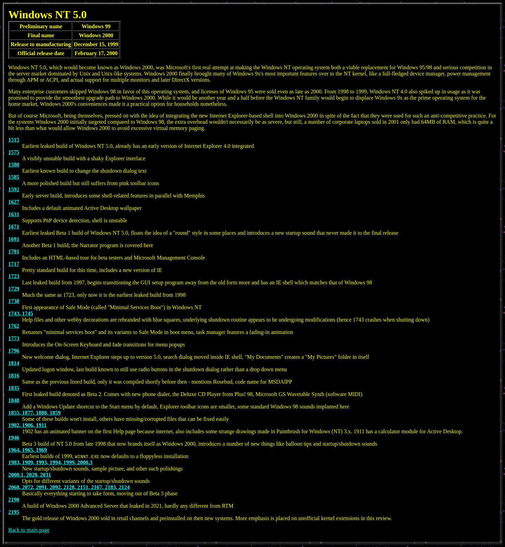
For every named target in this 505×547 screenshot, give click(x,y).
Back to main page (29, 530)
